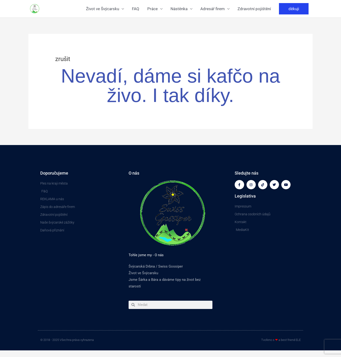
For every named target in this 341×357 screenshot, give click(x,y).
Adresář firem (212, 8)
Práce (152, 8)
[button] (294, 8)
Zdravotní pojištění (254, 8)
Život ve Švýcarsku (102, 8)
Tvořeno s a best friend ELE (281, 340)
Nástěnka (179, 8)
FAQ (135, 8)
